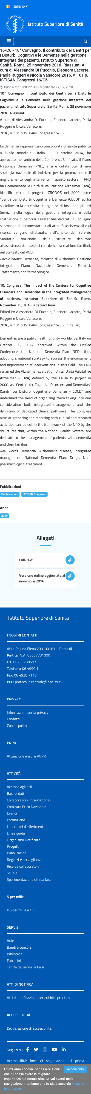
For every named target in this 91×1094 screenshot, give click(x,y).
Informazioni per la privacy (27, 729)
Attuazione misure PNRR (26, 773)
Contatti (13, 736)
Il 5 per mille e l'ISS (22, 927)
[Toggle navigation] (9, 41)
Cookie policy (17, 743)
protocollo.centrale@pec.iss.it (38, 699)
